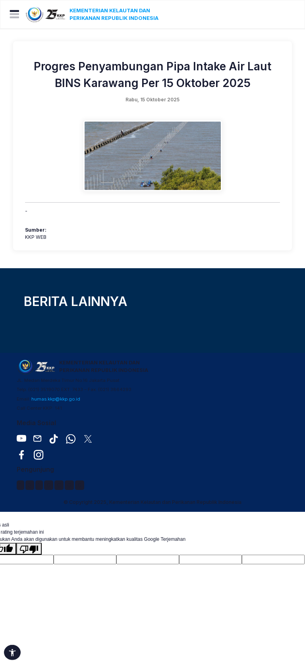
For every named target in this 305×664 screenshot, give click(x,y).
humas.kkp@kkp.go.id (55, 399)
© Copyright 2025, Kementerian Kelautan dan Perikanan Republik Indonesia (152, 502)
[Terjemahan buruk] (29, 549)
